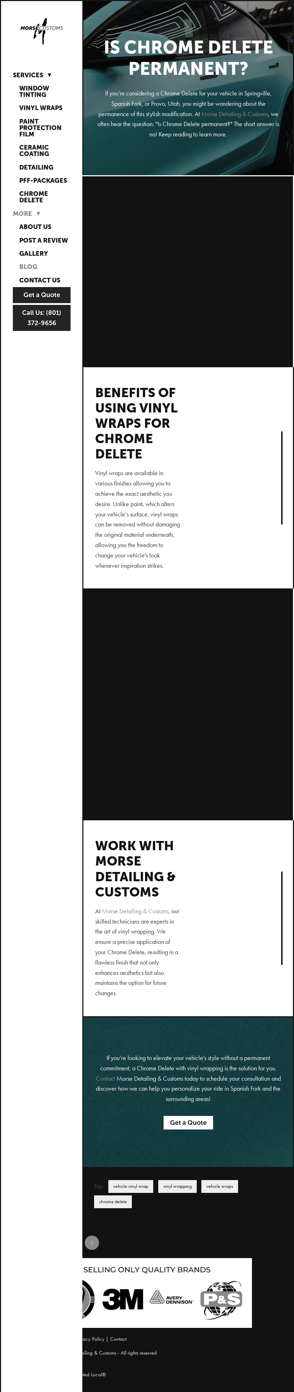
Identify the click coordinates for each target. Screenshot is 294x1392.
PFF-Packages (43, 180)
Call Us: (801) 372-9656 (41, 318)
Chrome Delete (33, 197)
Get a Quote (42, 294)
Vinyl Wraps (40, 107)
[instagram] (70, 1243)
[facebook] (49, 1243)
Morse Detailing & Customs (234, 114)
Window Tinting (34, 91)
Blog (28, 266)
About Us (35, 226)
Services (33, 75)
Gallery (33, 253)
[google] (92, 1243)
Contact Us (39, 280)
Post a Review (43, 240)
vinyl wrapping (177, 1186)
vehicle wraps (219, 1186)
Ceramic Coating (34, 150)
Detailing (36, 167)
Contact (105, 1078)
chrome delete (113, 1202)
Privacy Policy (90, 1339)
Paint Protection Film (40, 128)
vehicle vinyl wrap (130, 1186)
